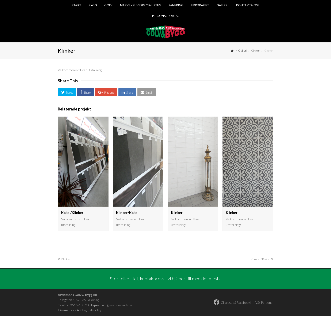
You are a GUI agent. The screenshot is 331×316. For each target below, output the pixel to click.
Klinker (177, 212)
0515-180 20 (79, 305)
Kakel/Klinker (72, 212)
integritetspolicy (90, 310)
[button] (67, 92)
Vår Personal (264, 302)
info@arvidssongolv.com (118, 305)
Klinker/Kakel (127, 212)
